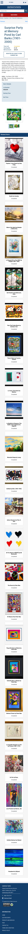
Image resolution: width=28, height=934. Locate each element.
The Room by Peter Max (14, 585)
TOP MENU (7, 2)
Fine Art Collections (17, 18)
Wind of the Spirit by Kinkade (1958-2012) (14, 228)
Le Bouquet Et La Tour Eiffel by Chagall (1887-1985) (14, 261)
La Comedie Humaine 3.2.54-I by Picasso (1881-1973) (14, 745)
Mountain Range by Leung (14, 457)
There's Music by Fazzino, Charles (14, 358)
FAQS (3, 922)
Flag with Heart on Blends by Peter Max (14, 648)
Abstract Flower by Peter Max (14, 713)
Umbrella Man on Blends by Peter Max (14, 681)
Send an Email (8, 898)
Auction (6, 18)
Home (1, 18)
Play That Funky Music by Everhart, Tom (14, 326)
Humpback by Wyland (14, 871)
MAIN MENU (9, 15)
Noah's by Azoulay (14, 196)
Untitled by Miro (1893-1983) (14, 488)
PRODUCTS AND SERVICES (8, 920)
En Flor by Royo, (14, 777)
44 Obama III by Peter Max (14, 616)
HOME (3, 915)
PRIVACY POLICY (6, 930)
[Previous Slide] (4, 114)
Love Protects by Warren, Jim (14, 808)
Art (10, 18)
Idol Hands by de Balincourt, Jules (14, 293)
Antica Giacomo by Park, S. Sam (14, 520)
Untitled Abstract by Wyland (14, 840)
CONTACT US (5, 925)
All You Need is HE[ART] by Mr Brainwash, (14, 553)
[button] (11, 126)
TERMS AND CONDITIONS (8, 928)
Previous (2, 21)
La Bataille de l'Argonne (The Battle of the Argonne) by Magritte (14, 425)
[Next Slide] (24, 114)
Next (26, 21)
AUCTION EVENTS (6, 917)
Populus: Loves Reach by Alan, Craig (14, 164)
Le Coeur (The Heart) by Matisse (14, 391)
